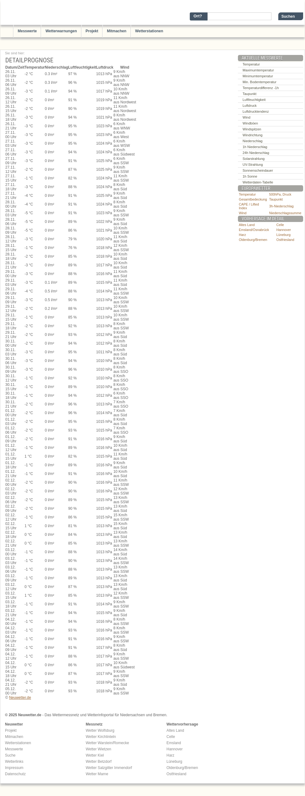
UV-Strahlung (253, 164)
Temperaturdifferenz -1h (261, 88)
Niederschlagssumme (285, 213)
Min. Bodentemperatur (259, 82)
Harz (242, 235)
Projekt (92, 31)
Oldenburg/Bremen (253, 240)
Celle (280, 225)
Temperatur (251, 64)
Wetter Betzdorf (99, 761)
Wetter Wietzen (98, 749)
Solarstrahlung (254, 159)
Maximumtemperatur (258, 70)
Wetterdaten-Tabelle (258, 182)
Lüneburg (283, 235)
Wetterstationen (149, 31)
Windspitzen (252, 129)
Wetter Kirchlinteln (101, 737)
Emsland (173, 743)
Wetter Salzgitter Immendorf (109, 768)
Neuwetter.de (20, 697)
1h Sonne (250, 176)
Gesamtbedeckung (253, 199)
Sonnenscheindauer (258, 170)
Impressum (14, 768)
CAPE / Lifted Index (249, 206)
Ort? (197, 16)
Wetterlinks (14, 761)
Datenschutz (15, 774)
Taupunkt (250, 94)
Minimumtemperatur (258, 76)
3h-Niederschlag (281, 206)
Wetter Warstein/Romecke (107, 743)
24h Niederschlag (256, 153)
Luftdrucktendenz (256, 111)
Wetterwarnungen (61, 31)
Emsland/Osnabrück (254, 230)
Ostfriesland (285, 240)
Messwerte (27, 31)
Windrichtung (252, 135)
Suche (10, 755)
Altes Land (247, 225)
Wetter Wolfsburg (100, 730)
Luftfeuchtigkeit (254, 100)
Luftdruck (250, 105)
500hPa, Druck (280, 194)
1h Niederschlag (255, 147)
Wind (246, 117)
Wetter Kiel (95, 755)
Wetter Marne (97, 774)
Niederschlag (252, 141)
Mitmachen (116, 31)
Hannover (283, 230)
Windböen (250, 123)
